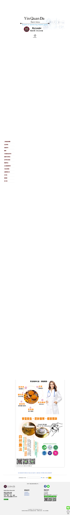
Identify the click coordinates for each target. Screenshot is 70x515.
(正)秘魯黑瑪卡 (7, 165)
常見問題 (42, 472)
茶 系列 (5, 181)
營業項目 (26, 472)
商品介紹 (30, 472)
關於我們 (22, 472)
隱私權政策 (41, 483)
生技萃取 (6, 144)
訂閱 (42, 477)
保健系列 (6, 147)
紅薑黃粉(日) (7, 171)
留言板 (46, 472)
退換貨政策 (26, 493)
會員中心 (34, 472)
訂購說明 (26, 492)
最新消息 (38, 472)
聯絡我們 (50, 472)
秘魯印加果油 (7, 156)
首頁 (19, 472)
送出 (50, 477)
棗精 (5, 150)
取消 (46, 477)
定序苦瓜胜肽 (7, 159)
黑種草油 (6, 162)
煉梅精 (5, 178)
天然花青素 (6, 168)
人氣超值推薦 (7, 141)
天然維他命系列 (7, 153)
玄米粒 (5, 175)
